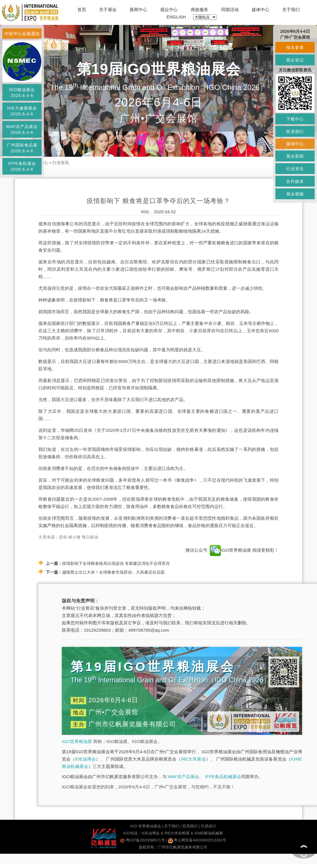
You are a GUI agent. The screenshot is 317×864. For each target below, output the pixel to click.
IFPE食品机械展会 (223, 776)
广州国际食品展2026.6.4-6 (22, 148)
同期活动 (230, 9)
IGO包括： (132, 833)
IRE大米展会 (193, 758)
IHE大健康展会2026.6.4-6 (22, 111)
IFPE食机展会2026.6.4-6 (22, 166)
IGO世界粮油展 (77, 741)
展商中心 (138, 9)
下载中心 (295, 119)
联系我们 (190, 826)
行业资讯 (60, 162)
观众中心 (169, 9)
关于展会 (108, 9)
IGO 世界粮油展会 (145, 826)
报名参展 (295, 47)
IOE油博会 (85, 758)
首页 (81, 9)
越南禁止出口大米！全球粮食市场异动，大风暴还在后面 (113, 572)
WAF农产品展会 (184, 776)
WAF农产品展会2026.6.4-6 (22, 129)
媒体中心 (260, 9)
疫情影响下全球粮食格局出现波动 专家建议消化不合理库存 (116, 563)
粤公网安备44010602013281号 (197, 840)
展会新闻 (295, 156)
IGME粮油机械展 (208, 833)
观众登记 (295, 60)
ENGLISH (176, 16)
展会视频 (295, 194)
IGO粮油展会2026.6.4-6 (22, 92)
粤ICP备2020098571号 (142, 840)
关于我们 (291, 9)
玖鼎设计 (208, 826)
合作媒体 (295, 181)
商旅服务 (199, 9)
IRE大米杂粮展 (177, 833)
